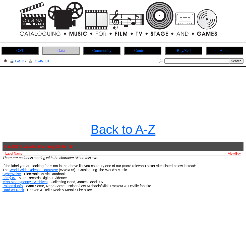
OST (20, 50)
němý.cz (9, 178)
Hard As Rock (13, 190)
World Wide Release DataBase (34, 170)
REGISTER (38, 61)
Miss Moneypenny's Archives (25, 182)
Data (61, 50)
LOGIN (16, 61)
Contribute (142, 50)
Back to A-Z (123, 130)
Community (101, 50)
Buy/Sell (184, 50)
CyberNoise (12, 174)
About (225, 50)
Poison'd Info (13, 186)
